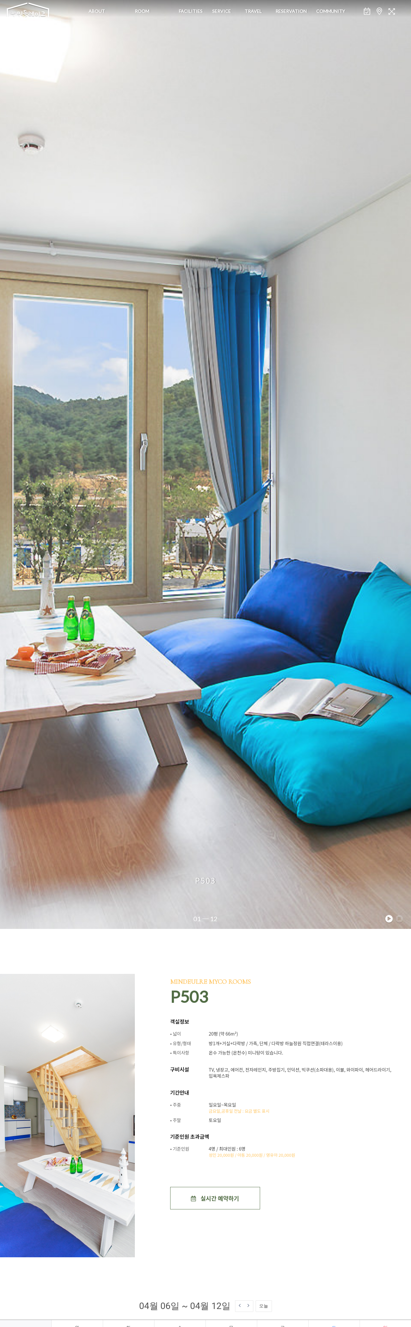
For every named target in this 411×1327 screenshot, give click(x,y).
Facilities (191, 11)
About (97, 11)
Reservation (291, 11)
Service (221, 11)
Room (142, 11)
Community (330, 11)
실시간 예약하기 (215, 1198)
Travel (253, 11)
